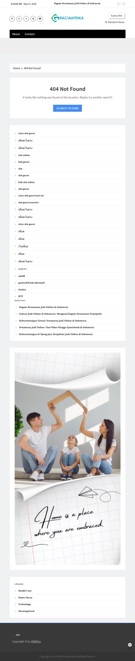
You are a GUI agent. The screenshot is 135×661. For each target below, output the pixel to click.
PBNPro (36, 641)
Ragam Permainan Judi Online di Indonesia (77, 3)
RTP (20, 296)
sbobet (22, 289)
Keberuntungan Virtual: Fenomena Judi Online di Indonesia (52, 320)
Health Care (25, 590)
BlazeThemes (87, 656)
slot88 (21, 276)
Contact (30, 34)
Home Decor (25, 597)
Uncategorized (26, 611)
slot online (24, 155)
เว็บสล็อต (23, 246)
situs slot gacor (26, 133)
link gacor (23, 161)
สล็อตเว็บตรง (25, 140)
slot (20, 168)
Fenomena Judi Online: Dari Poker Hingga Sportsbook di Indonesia (56, 327)
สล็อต (21, 231)
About (16, 34)
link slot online (26, 182)
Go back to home (67, 108)
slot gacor (23, 175)
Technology (24, 604)
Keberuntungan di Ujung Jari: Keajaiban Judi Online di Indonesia (56, 334)
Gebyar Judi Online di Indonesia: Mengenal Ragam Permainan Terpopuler (60, 313)
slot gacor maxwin (28, 202)
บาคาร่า (22, 269)
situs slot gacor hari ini (31, 195)
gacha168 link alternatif (31, 282)
